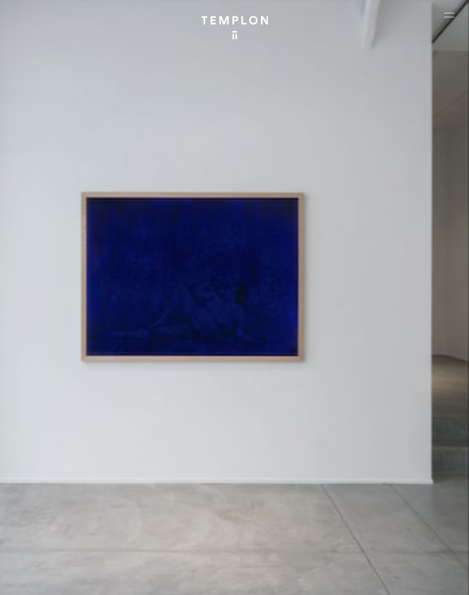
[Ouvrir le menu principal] (449, 15)
